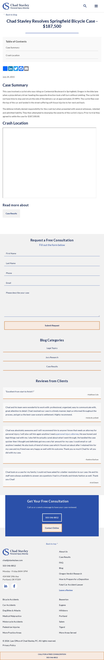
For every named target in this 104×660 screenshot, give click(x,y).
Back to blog (11, 14)
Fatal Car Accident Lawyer (71, 584)
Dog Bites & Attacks (12, 610)
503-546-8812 (9, 565)
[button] (85, 6)
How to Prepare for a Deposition (74, 579)
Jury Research (52, 357)
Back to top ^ (52, 544)
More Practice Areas (12, 632)
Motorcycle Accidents (13, 621)
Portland (63, 616)
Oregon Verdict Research (70, 573)
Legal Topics (52, 348)
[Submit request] (52, 325)
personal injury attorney (68, 434)
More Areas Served (67, 632)
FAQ (61, 562)
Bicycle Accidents (11, 599)
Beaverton (63, 599)
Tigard (62, 627)
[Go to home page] (16, 6)
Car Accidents (9, 605)
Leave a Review (66, 590)
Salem (62, 621)
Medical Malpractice (12, 616)
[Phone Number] (52, 273)
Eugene (62, 605)
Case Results (11, 213)
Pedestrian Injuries (11, 627)
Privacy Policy (9, 645)
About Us (63, 551)
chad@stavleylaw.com (13, 560)
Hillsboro (63, 610)
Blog (61, 568)
